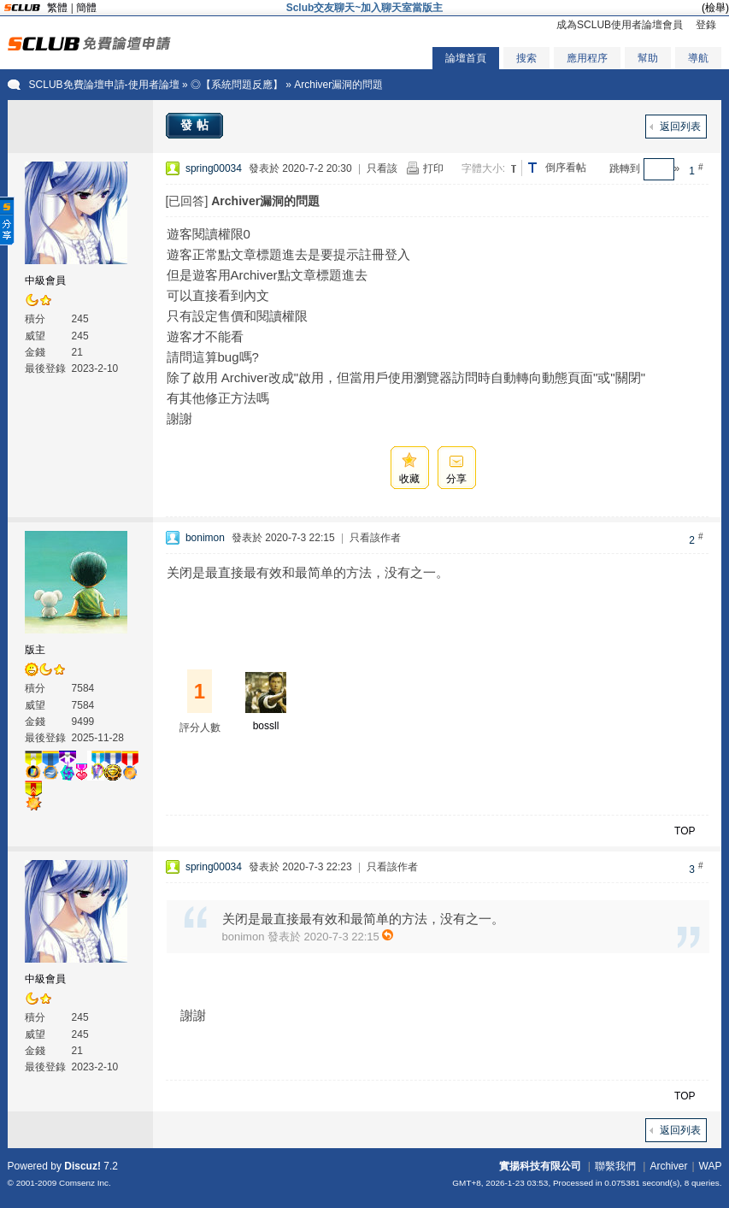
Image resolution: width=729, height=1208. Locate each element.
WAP (710, 1166)
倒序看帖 (565, 168)
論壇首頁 (465, 58)
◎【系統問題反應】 (237, 85)
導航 (698, 58)
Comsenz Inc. (85, 1182)
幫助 (648, 58)
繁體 (57, 8)
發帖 (196, 125)
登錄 (706, 25)
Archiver (668, 1166)
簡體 (86, 8)
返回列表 (680, 127)
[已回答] (187, 201)
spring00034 (213, 168)
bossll (266, 726)
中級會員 (45, 280)
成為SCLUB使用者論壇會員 (619, 25)
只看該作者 (375, 538)
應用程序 (587, 58)
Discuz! (82, 1166)
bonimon (205, 538)
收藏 (409, 479)
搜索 (526, 58)
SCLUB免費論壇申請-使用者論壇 (104, 85)
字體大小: (483, 168)
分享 (456, 479)
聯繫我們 (615, 1166)
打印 (433, 168)
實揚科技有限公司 (540, 1166)
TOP (684, 831)
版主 (35, 650)
